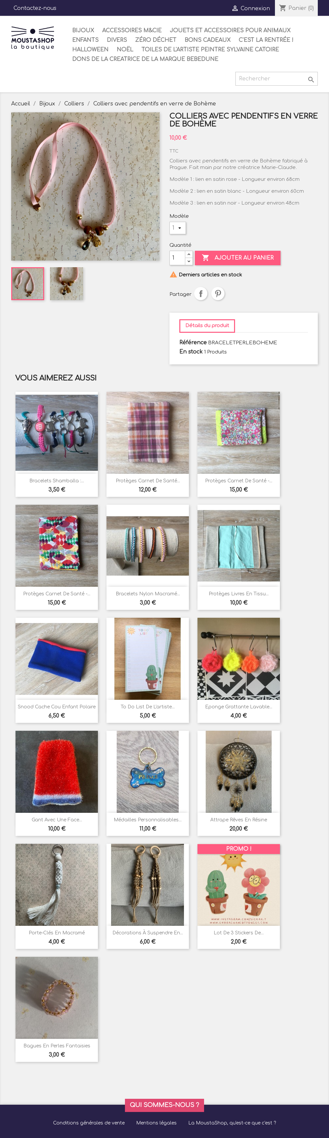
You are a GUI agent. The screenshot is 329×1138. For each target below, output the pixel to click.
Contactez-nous (35, 8)
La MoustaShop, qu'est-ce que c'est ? (232, 1123)
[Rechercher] (276, 79)
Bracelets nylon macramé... (148, 593)
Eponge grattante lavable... (238, 706)
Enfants (85, 40)
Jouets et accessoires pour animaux (230, 31)
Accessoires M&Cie (132, 31)
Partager (200, 293)
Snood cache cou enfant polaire (57, 706)
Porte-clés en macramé (57, 932)
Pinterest (217, 293)
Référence (193, 343)
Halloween (90, 50)
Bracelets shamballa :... (56, 480)
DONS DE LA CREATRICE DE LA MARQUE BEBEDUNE (145, 59)
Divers (117, 40)
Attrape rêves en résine (238, 819)
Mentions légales (156, 1123)
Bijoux (83, 31)
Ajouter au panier (238, 258)
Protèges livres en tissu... (239, 593)
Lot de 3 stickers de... (239, 932)
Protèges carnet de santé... (148, 480)
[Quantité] (177, 258)
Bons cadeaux (207, 40)
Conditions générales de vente (89, 1123)
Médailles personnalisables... (148, 819)
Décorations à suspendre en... (147, 932)
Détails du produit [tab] (207, 325)
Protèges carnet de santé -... (238, 480)
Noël (125, 50)
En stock (191, 352)
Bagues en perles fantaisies (56, 1045)
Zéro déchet (155, 40)
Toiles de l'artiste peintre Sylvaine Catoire (210, 50)
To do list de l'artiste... (148, 706)
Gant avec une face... (57, 819)
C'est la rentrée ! (266, 40)
